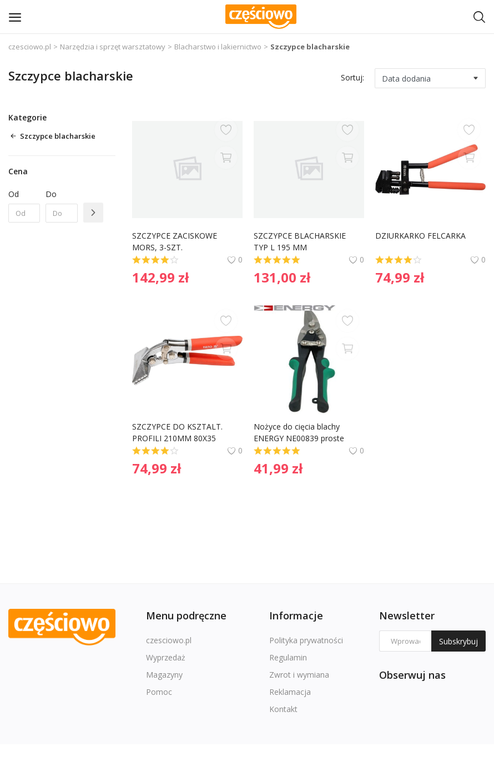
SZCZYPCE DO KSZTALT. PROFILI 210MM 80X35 (178, 432)
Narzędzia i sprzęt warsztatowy (112, 47)
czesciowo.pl (29, 47)
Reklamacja (290, 692)
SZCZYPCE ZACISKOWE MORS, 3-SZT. (175, 241)
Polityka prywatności (306, 640)
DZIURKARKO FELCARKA (420, 235)
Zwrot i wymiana (299, 674)
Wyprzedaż (165, 657)
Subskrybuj (458, 641)
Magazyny (164, 674)
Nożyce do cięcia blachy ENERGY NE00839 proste (299, 432)
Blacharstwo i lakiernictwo (217, 47)
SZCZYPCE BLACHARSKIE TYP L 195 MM (301, 241)
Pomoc (159, 692)
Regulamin (288, 657)
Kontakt (283, 709)
